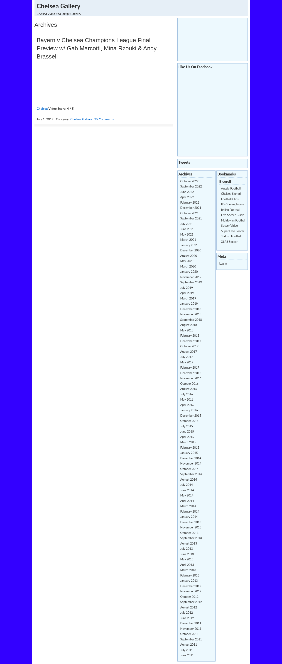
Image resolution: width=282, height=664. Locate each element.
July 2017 (186, 357)
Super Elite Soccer (233, 231)
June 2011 (187, 655)
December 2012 (190, 586)
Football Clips (230, 199)
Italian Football (230, 210)
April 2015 (187, 437)
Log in (223, 263)
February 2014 (189, 511)
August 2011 (188, 644)
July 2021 (186, 224)
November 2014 (190, 463)
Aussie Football (231, 188)
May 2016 (187, 399)
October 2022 (189, 181)
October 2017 (189, 346)
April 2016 (187, 405)
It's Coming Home (232, 204)
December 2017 (190, 341)
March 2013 (188, 570)
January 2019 (189, 303)
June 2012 (187, 618)
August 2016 (188, 389)
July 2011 (186, 650)
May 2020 (187, 261)
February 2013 (189, 575)
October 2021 (189, 213)
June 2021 (187, 229)
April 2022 (187, 197)
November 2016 (190, 378)
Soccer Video (229, 225)
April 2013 (187, 565)
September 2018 (191, 319)
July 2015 (186, 426)
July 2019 (186, 287)
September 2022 (191, 186)
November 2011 (190, 628)
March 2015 (188, 442)
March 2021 (188, 239)
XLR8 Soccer (229, 241)
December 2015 (190, 415)
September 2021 (191, 218)
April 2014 (187, 501)
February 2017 (189, 367)
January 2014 (189, 516)
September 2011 (191, 639)
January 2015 (189, 453)
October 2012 (189, 596)
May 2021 (187, 234)
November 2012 (190, 591)
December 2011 (190, 623)
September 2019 (191, 282)
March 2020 (188, 266)
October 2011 (189, 634)
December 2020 (190, 250)
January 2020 (189, 271)
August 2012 (188, 607)
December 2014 (190, 458)
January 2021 (189, 245)
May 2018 (187, 330)
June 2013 (187, 554)
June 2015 (187, 431)
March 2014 (188, 506)
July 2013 (186, 548)
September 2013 (191, 538)
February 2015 (189, 447)
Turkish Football (231, 236)
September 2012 (191, 602)
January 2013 (189, 580)
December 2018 (190, 309)
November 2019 (190, 277)
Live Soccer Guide (232, 215)
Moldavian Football (233, 220)
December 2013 (190, 522)
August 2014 (188, 479)
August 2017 (188, 351)
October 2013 (189, 533)
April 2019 (187, 293)
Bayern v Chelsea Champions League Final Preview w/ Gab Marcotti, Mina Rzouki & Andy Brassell (97, 48)
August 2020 (188, 256)
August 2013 (188, 543)
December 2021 (190, 207)
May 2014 (187, 495)
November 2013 (190, 527)
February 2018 (189, 335)
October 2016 (189, 383)
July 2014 (186, 484)
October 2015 (189, 421)
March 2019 (188, 298)
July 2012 (186, 612)
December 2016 (190, 373)
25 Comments (104, 119)
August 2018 (188, 325)
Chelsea (42, 108)
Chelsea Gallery (59, 6)
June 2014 (187, 490)
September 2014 (191, 474)
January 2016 (189, 410)
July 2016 (186, 394)
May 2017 (187, 362)
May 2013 (187, 559)
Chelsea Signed (231, 193)
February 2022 (189, 202)
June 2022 (187, 192)
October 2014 (189, 469)
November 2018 (190, 314)
